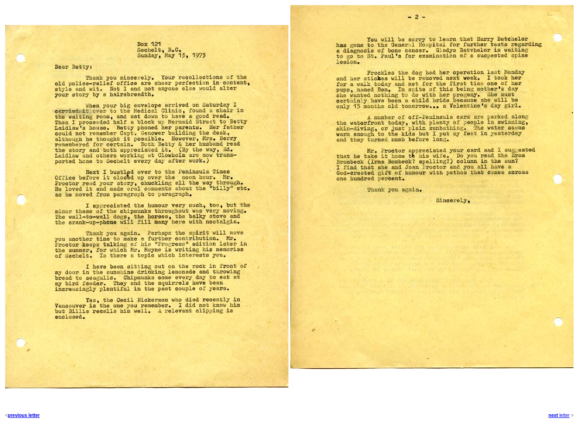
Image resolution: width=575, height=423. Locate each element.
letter (563, 415)
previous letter (24, 415)
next (553, 415)
